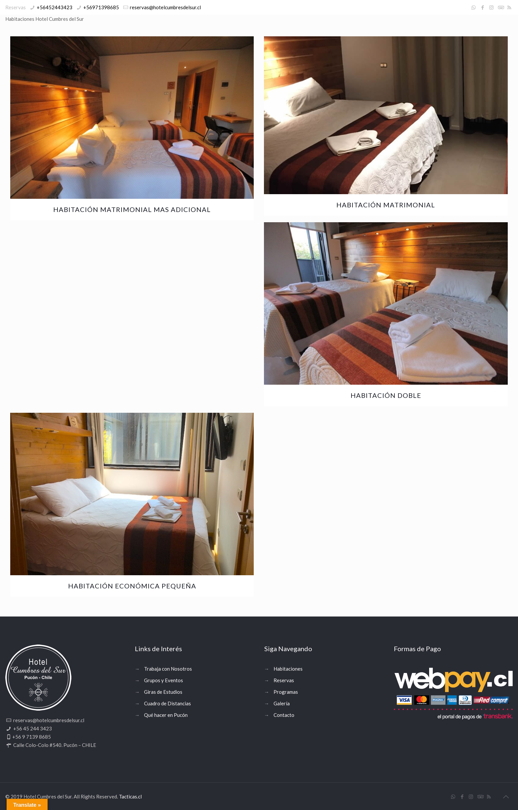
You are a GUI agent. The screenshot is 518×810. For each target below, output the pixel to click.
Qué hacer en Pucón (166, 715)
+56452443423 (54, 7)
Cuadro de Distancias (167, 703)
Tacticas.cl (130, 796)
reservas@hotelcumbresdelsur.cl (165, 7)
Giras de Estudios (163, 692)
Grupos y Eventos (163, 680)
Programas (286, 692)
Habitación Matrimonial (385, 205)
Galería (282, 703)
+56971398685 (101, 7)
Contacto (284, 715)
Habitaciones (288, 669)
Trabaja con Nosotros (168, 669)
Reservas (284, 680)
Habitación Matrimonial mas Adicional (132, 209)
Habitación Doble (386, 395)
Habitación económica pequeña (132, 586)
